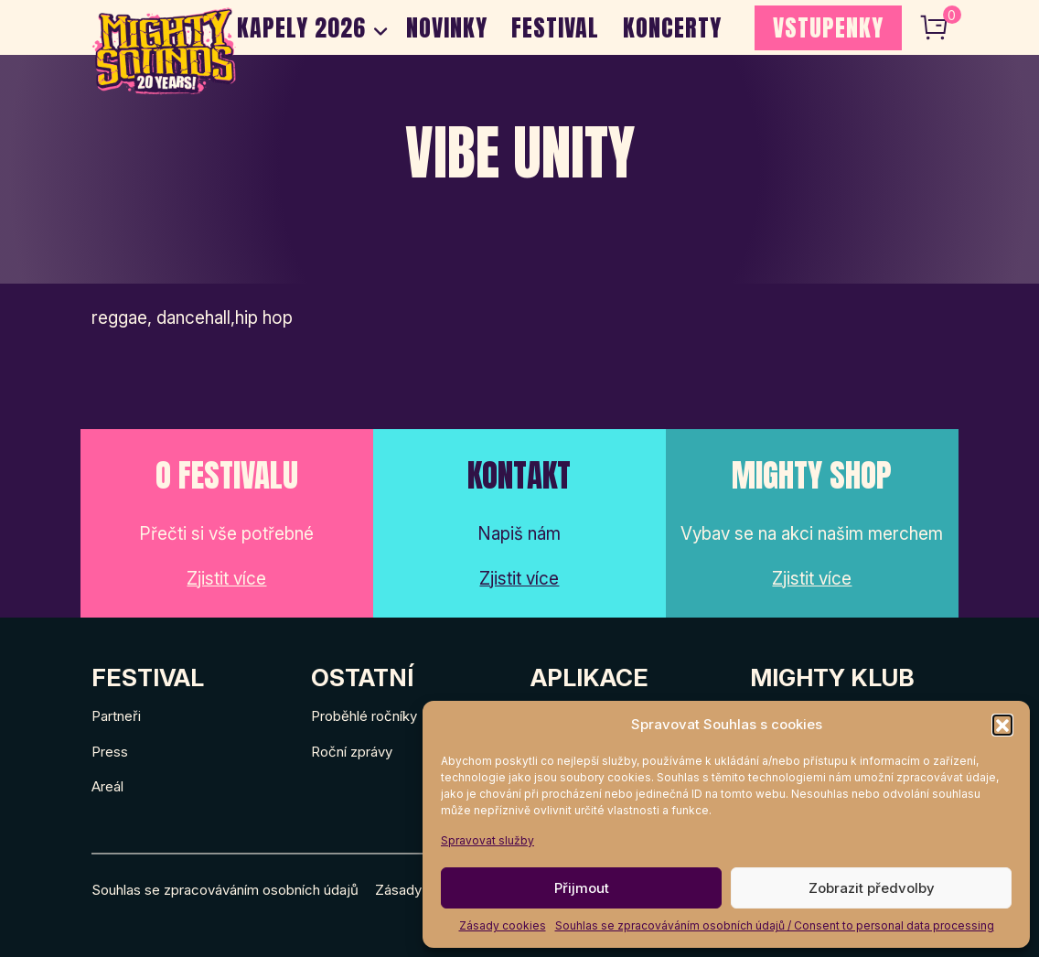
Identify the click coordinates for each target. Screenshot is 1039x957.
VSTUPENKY (828, 27)
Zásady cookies (502, 925)
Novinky (446, 27)
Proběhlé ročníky (364, 716)
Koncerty (672, 27)
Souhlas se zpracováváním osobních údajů (225, 889)
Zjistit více (226, 578)
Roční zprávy (351, 751)
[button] (1002, 724)
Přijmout (581, 888)
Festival (555, 27)
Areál (107, 786)
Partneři (116, 716)
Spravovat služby (487, 840)
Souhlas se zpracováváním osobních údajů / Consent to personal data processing (774, 925)
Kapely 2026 (301, 27)
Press (109, 751)
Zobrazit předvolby (872, 888)
